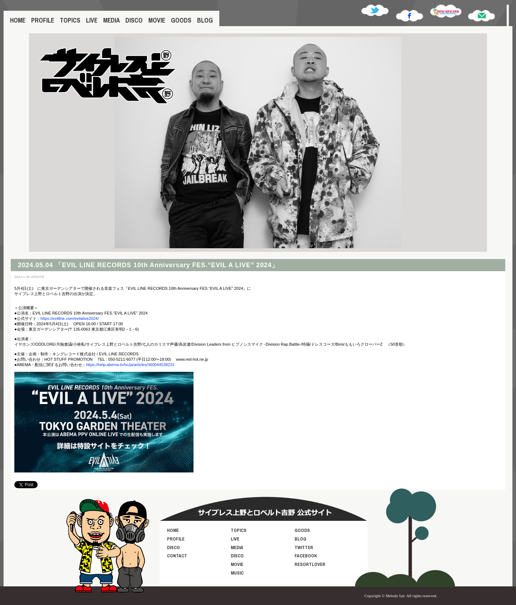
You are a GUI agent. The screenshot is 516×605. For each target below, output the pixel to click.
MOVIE (156, 20)
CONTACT (177, 556)
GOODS (181, 20)
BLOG (205, 20)
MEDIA (111, 20)
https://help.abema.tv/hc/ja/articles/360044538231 (130, 364)
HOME (17, 20)
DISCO (134, 20)
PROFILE (42, 20)
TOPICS (70, 20)
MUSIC (237, 573)
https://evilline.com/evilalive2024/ (69, 318)
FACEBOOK (306, 556)
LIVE (91, 20)
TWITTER (304, 547)
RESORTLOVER (310, 564)
